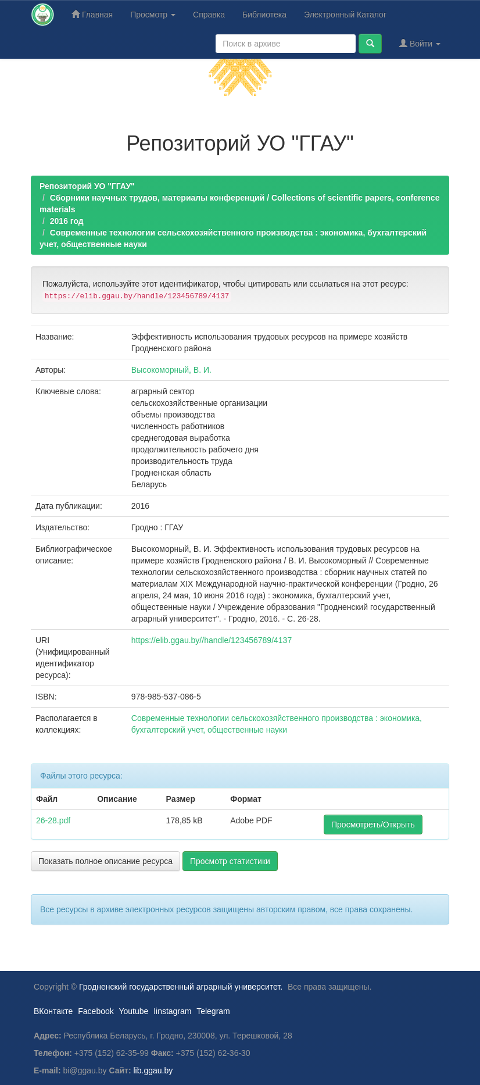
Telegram (213, 1011)
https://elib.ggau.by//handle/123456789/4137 (211, 640)
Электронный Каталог (345, 14)
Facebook (95, 1011)
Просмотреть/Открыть (373, 824)
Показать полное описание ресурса (105, 861)
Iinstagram (172, 1011)
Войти (419, 43)
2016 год (67, 221)
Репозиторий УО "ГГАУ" (87, 186)
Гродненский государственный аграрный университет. (180, 986)
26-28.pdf (53, 820)
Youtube (133, 1011)
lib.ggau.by (153, 1070)
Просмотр (152, 14)
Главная (92, 14)
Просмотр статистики (230, 861)
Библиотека (264, 14)
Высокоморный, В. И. (171, 369)
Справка (209, 14)
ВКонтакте (53, 1011)
